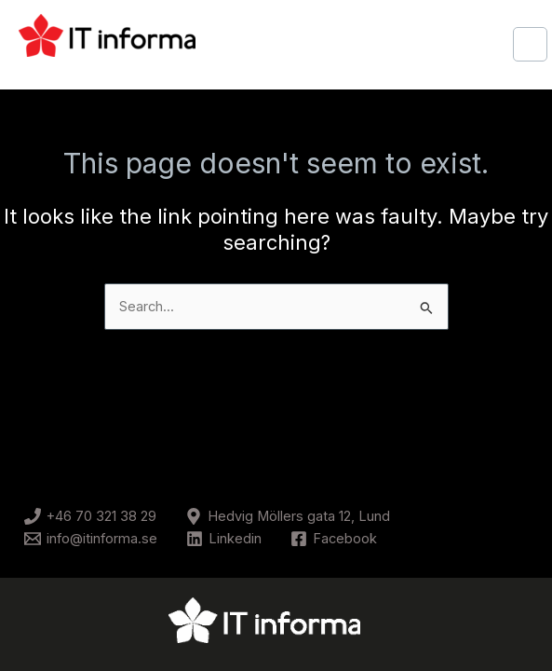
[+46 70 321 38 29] (90, 516)
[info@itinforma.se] (90, 538)
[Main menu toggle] (530, 44)
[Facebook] (333, 538)
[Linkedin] (224, 538)
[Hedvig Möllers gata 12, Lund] (287, 516)
